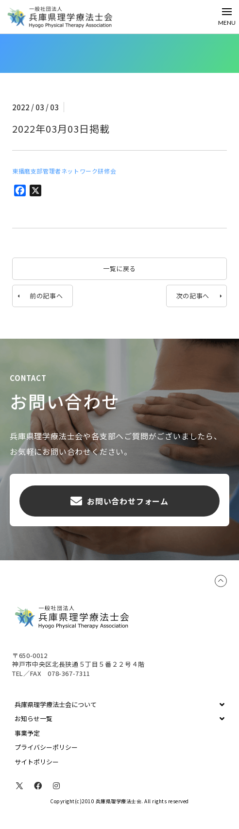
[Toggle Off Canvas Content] (227, 17)
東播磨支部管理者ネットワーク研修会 (64, 171)
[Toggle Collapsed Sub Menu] (119, 704)
